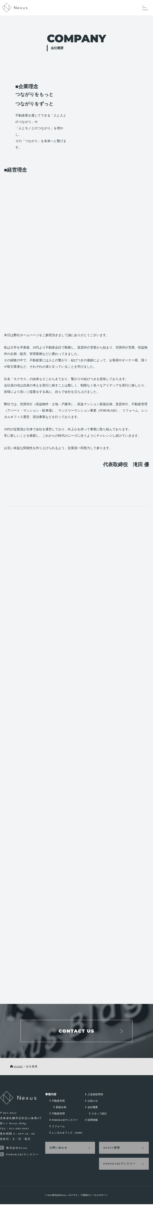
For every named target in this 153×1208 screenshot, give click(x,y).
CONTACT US (76, 1033)
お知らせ (92, 1104)
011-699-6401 (19, 1131)
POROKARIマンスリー (61, 1123)
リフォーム (54, 1130)
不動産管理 (54, 1117)
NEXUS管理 (109, 1151)
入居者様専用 (94, 1098)
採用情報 (92, 1123)
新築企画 (57, 1110)
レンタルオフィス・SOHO (63, 1136)
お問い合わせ (55, 1151)
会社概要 (92, 1110)
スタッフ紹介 (98, 1117)
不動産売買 (54, 1104)
